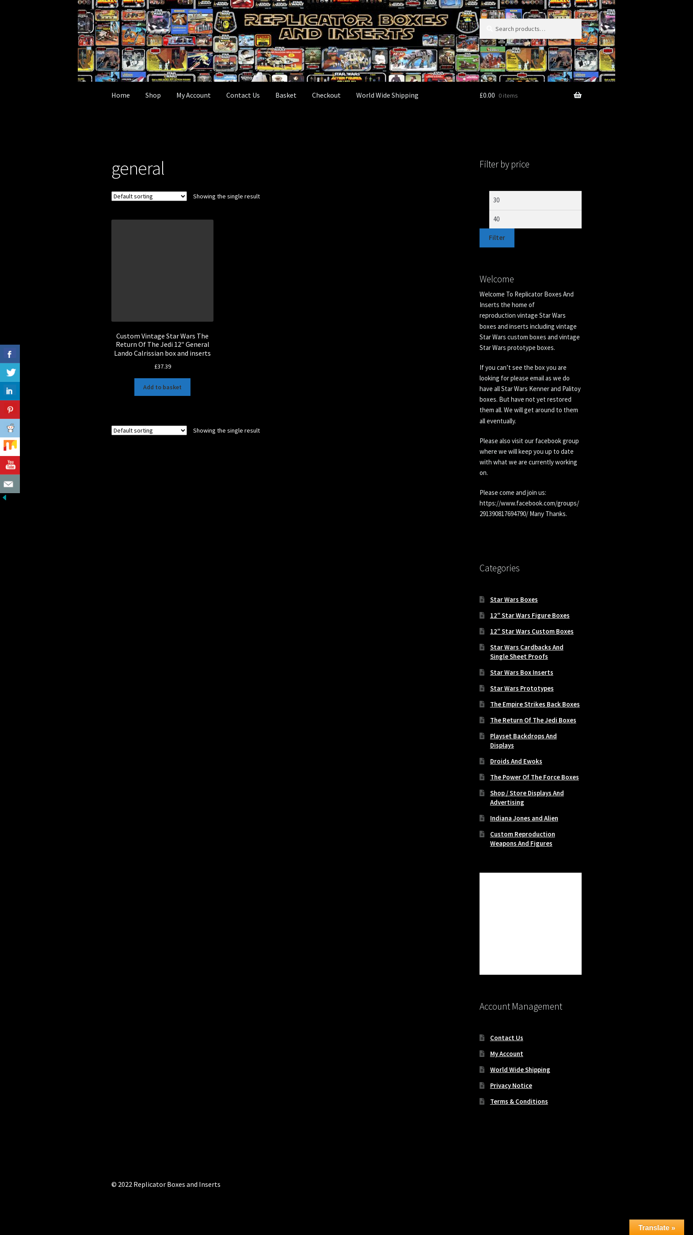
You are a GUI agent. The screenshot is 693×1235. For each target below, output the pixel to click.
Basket (286, 95)
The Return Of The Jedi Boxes (533, 720)
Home (120, 95)
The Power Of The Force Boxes (534, 777)
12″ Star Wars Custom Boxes (532, 631)
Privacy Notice (511, 1085)
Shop (153, 95)
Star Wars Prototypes (522, 688)
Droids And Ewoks (516, 761)
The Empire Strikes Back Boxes (535, 704)
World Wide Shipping (387, 95)
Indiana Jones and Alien (524, 818)
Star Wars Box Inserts (521, 672)
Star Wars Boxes (514, 599)
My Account (193, 95)
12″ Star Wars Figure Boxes (530, 615)
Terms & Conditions (519, 1101)
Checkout (326, 95)
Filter (497, 237)
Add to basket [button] (162, 387)
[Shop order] (149, 196)
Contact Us (243, 95)
